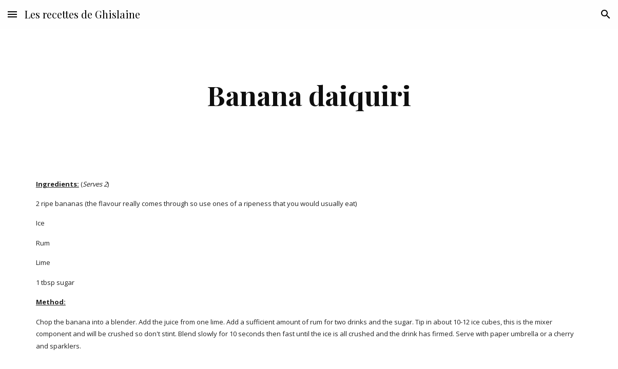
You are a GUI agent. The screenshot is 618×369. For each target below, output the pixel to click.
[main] (309, 95)
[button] (12, 14)
